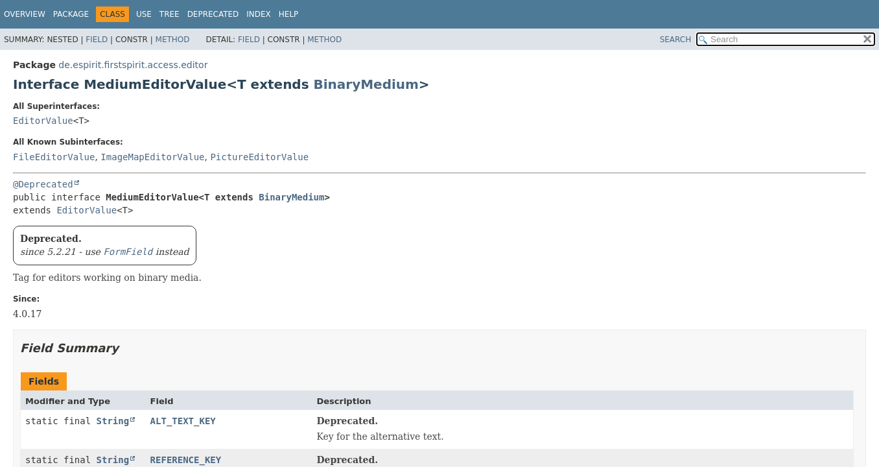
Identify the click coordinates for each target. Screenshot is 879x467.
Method (173, 39)
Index (258, 14)
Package (71, 14)
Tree (169, 14)
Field (97, 39)
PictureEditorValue (259, 157)
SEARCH (676, 39)
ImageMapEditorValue (152, 157)
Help (289, 14)
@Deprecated (43, 184)
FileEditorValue (54, 157)
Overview (24, 14)
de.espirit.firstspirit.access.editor (132, 65)
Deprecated (213, 14)
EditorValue (43, 120)
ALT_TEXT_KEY (183, 421)
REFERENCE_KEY (186, 460)
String (113, 421)
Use (144, 14)
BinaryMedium (366, 84)
